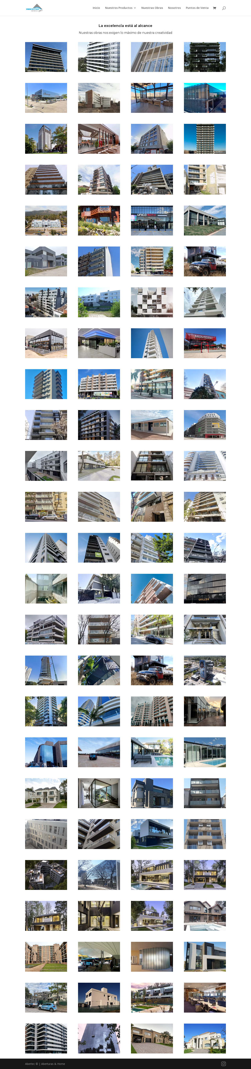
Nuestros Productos (118, 8)
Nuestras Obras (152, 8)
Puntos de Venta (197, 8)
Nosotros (174, 8)
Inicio (96, 8)
